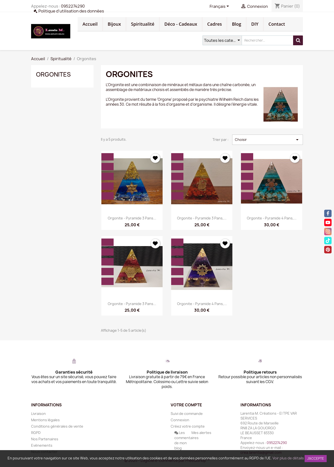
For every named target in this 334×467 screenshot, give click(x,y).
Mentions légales (45, 420)
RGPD (36, 432)
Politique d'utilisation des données (71, 11)
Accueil (90, 24)
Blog (236, 24)
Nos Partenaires (44, 439)
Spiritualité (142, 24)
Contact (276, 24)
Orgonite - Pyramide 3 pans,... (202, 218)
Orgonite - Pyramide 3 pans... (132, 218)
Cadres (214, 24)
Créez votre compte (188, 426)
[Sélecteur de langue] (220, 7)
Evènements (41, 445)
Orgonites (53, 74)
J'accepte (315, 458)
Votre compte (186, 405)
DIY (254, 24)
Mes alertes (201, 432)
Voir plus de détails (288, 458)
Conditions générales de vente (57, 426)
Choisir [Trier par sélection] (267, 140)
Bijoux (114, 24)
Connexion (180, 420)
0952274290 (73, 6)
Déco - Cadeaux (180, 24)
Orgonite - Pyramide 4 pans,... (272, 218)
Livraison (38, 413)
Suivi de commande (187, 413)
